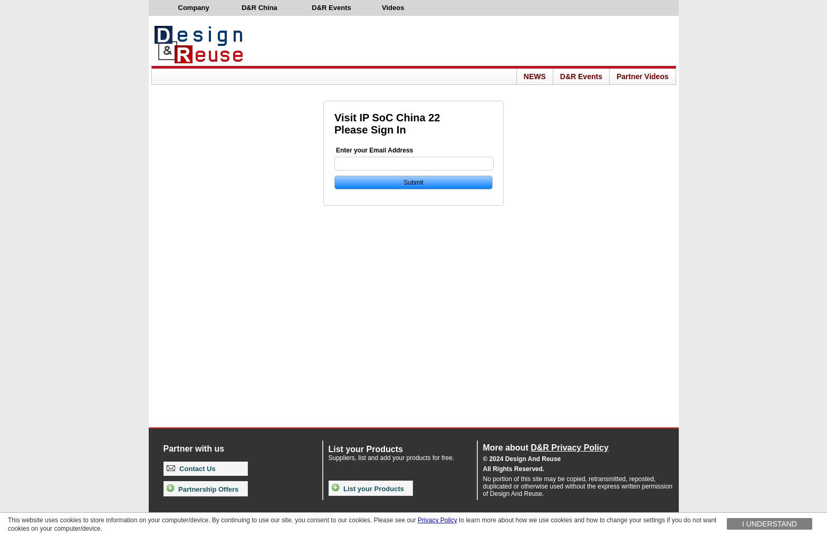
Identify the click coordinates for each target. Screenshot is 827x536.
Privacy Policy (437, 520)
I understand (769, 524)
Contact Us (191, 469)
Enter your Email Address (374, 150)
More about (546, 447)
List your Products (368, 489)
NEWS (535, 76)
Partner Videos (643, 76)
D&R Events (581, 76)
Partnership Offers (203, 489)
